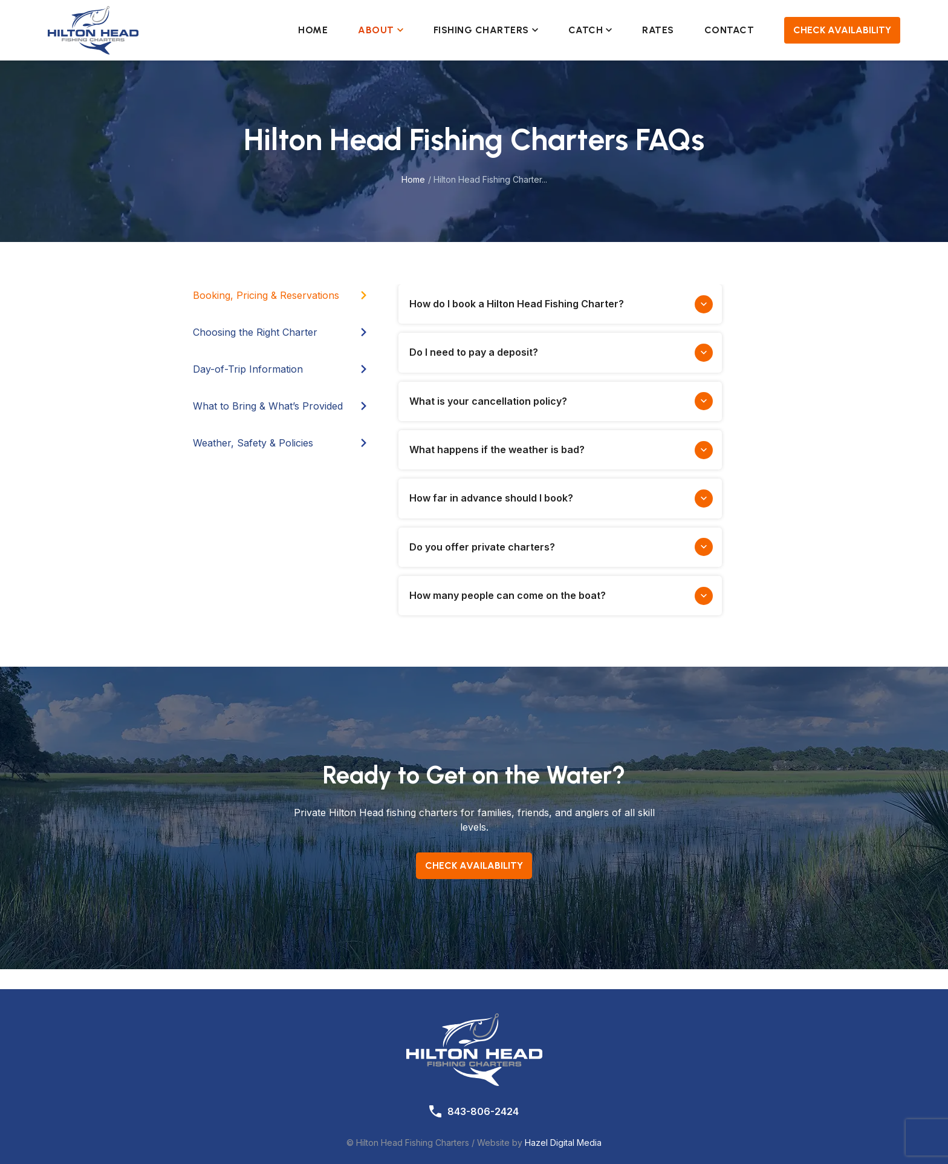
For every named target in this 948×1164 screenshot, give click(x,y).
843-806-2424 (483, 1111)
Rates (658, 30)
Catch (590, 30)
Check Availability (842, 30)
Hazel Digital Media (563, 1142)
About (380, 30)
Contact (729, 30)
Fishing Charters (485, 30)
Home (313, 30)
